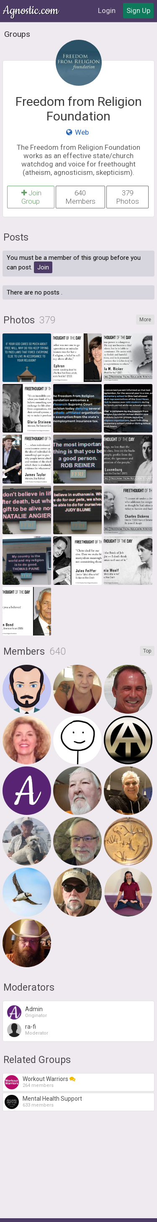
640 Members (80, 197)
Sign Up (138, 10)
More (145, 320)
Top (147, 651)
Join (43, 267)
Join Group (30, 197)
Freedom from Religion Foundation (78, 108)
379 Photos (127, 197)
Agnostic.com (31, 10)
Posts (15, 237)
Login (107, 10)
